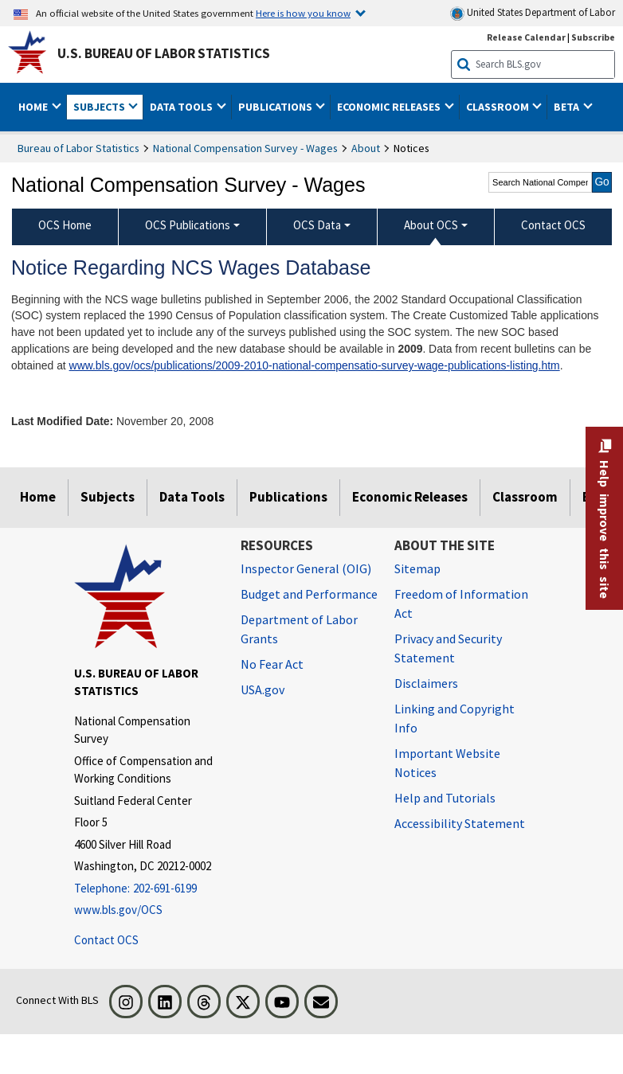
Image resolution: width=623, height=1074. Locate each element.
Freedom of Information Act (461, 603)
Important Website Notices (447, 762)
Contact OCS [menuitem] (553, 224)
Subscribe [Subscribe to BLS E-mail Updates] (593, 37)
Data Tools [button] (182, 107)
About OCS (431, 224)
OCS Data (317, 224)
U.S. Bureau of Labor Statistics (163, 53)
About (365, 148)
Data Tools (192, 497)
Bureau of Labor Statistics (78, 148)
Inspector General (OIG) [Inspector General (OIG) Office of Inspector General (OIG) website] (306, 568)
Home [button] (34, 107)
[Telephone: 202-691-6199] (145, 889)
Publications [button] (276, 107)
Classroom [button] (498, 107)
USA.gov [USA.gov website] (262, 689)
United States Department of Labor (532, 13)
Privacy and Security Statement (448, 648)
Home (38, 497)
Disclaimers (426, 683)
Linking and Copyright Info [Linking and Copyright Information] (454, 718)
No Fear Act (272, 664)
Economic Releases (410, 497)
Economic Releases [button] (390, 107)
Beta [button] (568, 107)
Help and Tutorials (445, 798)
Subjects (107, 497)
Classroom (525, 497)
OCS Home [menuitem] (65, 224)
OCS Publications (187, 224)
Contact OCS (106, 939)
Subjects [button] (100, 107)
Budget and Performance (309, 594)
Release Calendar (526, 37)
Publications (288, 497)
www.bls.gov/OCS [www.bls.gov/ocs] (118, 909)
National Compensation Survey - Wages (245, 148)
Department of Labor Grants (299, 628)
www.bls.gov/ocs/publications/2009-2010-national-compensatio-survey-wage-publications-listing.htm (314, 365)
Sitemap (417, 568)
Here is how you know (303, 12)
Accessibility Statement (459, 823)
